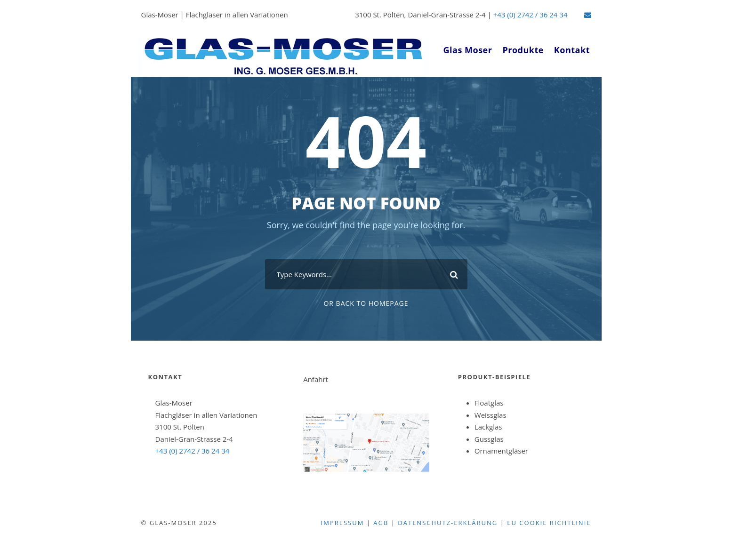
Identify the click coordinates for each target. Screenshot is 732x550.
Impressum (342, 522)
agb (380, 522)
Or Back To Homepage (365, 303)
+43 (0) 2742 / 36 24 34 (530, 14)
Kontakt (572, 50)
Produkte (522, 50)
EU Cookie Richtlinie (549, 522)
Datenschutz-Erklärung (448, 522)
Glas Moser (467, 50)
